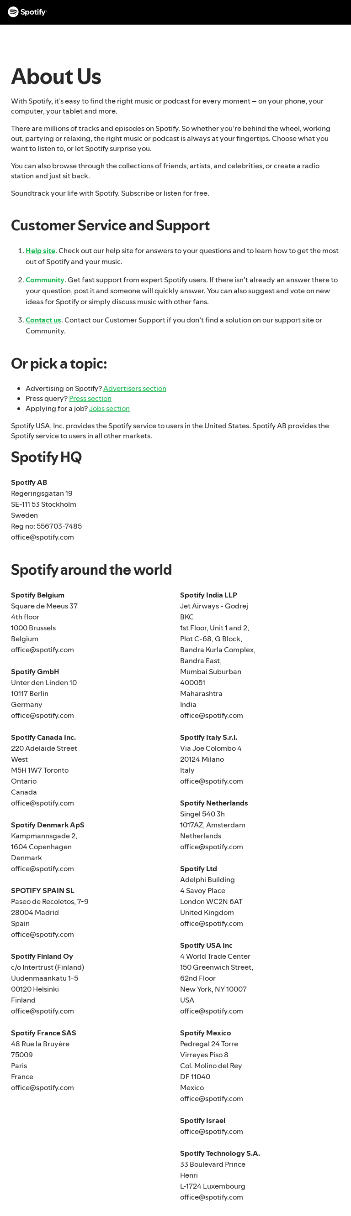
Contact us (43, 320)
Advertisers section (134, 388)
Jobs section (109, 408)
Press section (90, 398)
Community (45, 280)
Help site (40, 250)
